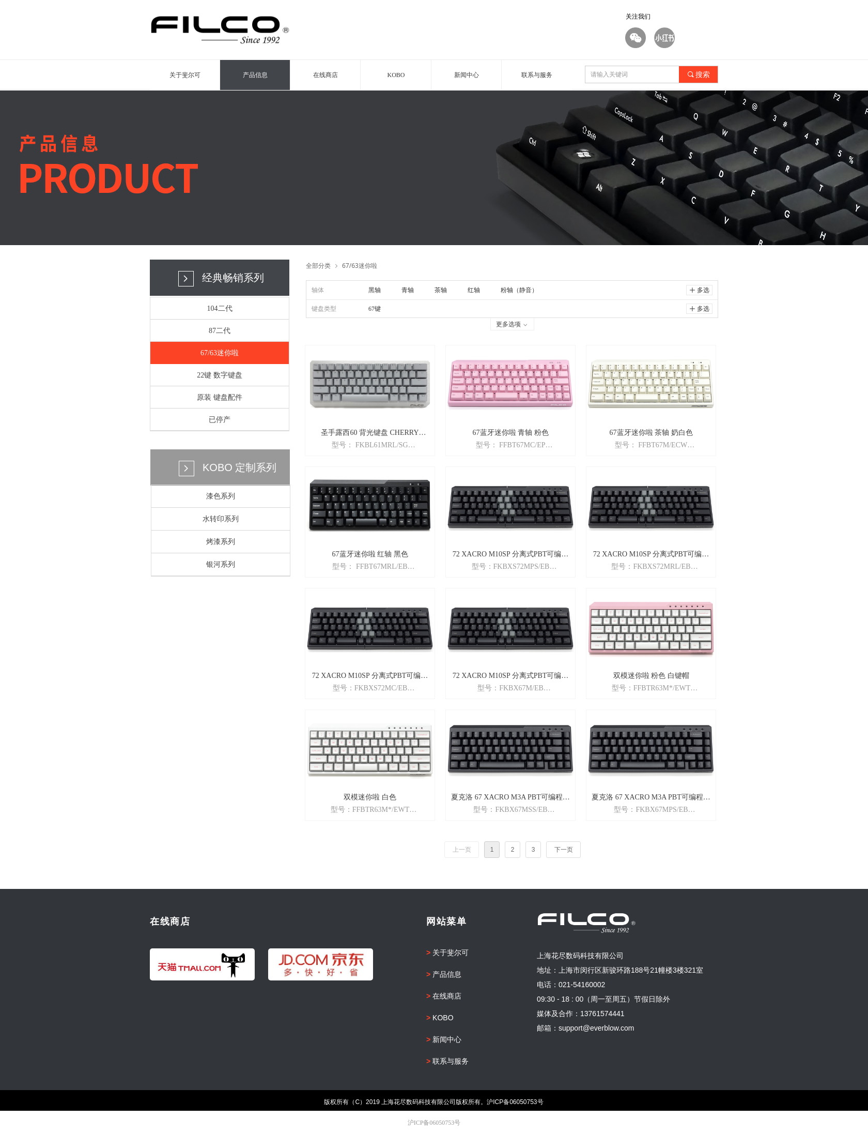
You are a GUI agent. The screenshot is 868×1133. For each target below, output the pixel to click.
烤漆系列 (220, 542)
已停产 (219, 420)
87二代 (219, 331)
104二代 (220, 308)
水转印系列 (221, 519)
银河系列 (220, 564)
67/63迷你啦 (219, 353)
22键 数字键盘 (219, 375)
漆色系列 (220, 496)
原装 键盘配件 (219, 397)
